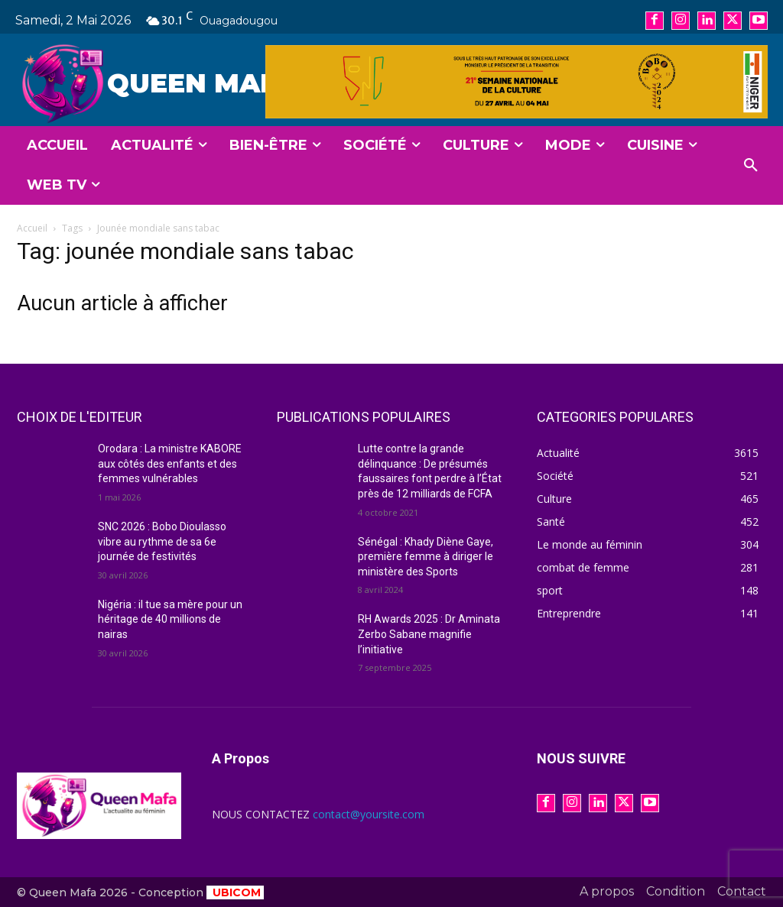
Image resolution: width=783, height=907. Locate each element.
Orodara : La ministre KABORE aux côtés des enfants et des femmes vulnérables (170, 463)
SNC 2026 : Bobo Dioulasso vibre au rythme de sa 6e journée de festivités (162, 541)
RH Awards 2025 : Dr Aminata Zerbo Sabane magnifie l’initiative (429, 634)
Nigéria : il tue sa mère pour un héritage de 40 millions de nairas (170, 619)
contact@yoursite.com (368, 814)
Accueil (32, 228)
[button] (751, 166)
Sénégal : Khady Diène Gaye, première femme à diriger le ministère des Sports (425, 557)
